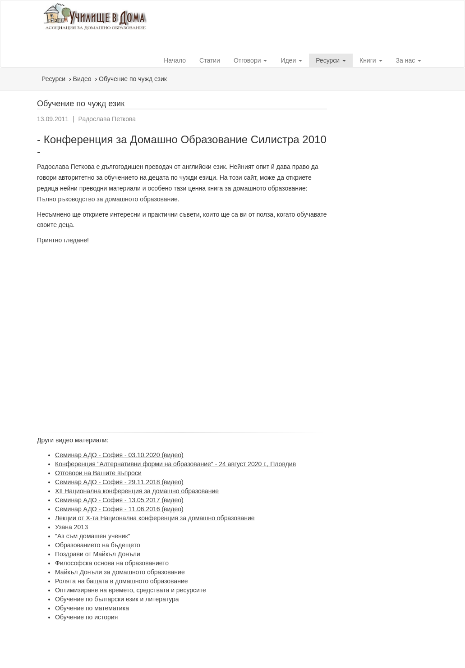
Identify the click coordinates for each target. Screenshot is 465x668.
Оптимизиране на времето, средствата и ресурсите (130, 590)
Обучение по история (86, 617)
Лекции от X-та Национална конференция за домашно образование (154, 518)
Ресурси (331, 60)
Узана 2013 (71, 527)
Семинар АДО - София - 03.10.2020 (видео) (119, 455)
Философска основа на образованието (112, 563)
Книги (370, 60)
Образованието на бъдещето (97, 545)
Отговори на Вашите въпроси (98, 473)
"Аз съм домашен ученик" (92, 536)
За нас (409, 60)
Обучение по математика (92, 608)
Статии (209, 60)
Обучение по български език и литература (117, 599)
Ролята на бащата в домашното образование (121, 581)
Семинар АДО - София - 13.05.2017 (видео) (119, 500)
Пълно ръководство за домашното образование (107, 199)
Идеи (291, 60)
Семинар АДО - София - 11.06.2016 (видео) (119, 509)
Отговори (250, 60)
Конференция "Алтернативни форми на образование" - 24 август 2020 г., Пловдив (175, 464)
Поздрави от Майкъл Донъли (97, 554)
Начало (175, 60)
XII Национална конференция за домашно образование (137, 491)
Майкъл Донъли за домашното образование (120, 572)
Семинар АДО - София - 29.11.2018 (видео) (119, 482)
